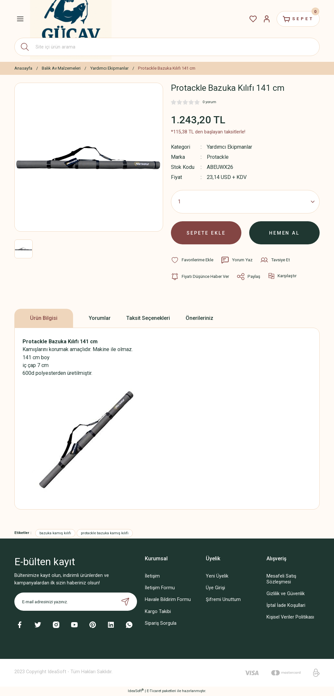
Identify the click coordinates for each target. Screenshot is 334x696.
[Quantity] (245, 201)
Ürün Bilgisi (43, 318)
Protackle (218, 157)
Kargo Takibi (158, 612)
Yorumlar (100, 318)
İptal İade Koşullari (285, 605)
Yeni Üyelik (217, 577)
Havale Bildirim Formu (168, 600)
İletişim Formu (160, 588)
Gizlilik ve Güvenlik (285, 594)
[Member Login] (266, 19)
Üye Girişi (215, 588)
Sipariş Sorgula (160, 623)
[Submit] (125, 602)
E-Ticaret (154, 691)
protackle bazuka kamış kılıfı (105, 533)
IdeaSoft (136, 691)
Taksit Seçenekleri (148, 318)
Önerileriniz (199, 318)
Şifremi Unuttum (223, 600)
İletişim (152, 577)
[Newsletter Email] (75, 602)
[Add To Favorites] (192, 260)
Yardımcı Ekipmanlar (230, 147)
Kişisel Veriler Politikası (290, 617)
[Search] (167, 47)
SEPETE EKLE (206, 233)
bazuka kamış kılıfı (55, 533)
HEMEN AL (284, 233)
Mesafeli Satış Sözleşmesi (281, 579)
